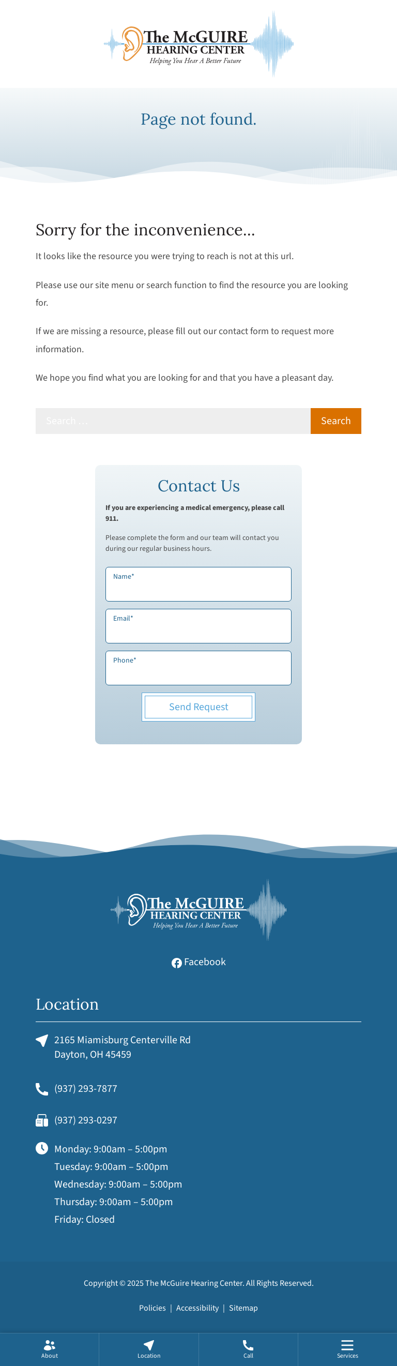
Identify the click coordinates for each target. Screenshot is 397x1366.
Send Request (198, 707)
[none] (49, 1349)
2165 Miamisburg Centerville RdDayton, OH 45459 (113, 1047)
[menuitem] (49, 1349)
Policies (152, 1308)
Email (123, 618)
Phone (124, 660)
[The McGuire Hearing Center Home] (198, 44)
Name (123, 577)
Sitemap (243, 1308)
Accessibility (197, 1308)
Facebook (199, 962)
